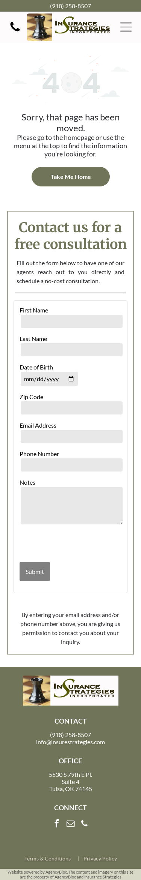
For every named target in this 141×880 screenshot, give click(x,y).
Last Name (33, 338)
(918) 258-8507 (70, 5)
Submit (35, 571)
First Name (34, 310)
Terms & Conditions (47, 858)
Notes (27, 482)
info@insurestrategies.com (70, 741)
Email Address (38, 425)
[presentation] (64, 544)
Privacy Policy (100, 858)
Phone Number (39, 453)
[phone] (85, 825)
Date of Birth (36, 367)
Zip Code (31, 396)
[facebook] (57, 825)
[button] (126, 27)
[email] (71, 825)
